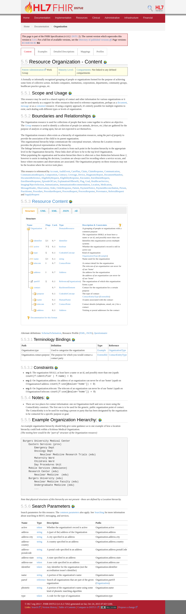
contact (37, 287)
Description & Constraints (94, 225)
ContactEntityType (90, 296)
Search (36, 607)
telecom (37, 263)
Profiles (100, 51)
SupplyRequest (32, 194)
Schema (45, 333)
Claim (84, 171)
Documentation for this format (42, 317)
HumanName (65, 299)
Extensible (104, 296)
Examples (42, 51)
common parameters (69, 512)
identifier (38, 240)
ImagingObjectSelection (32, 184)
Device (81, 174)
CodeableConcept (67, 252)
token (39, 527)
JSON (89, 333)
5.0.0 (34, 39)
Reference (63, 281)
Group (28, 125)
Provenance (101, 191)
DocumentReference (30, 178)
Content (28, 51)
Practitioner (26, 191)
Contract (62, 174)
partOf (37, 281)
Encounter (85, 178)
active (36, 246)
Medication (106, 184)
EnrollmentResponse (31, 181)
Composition (51, 174)
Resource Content (45, 201)
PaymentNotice (87, 188)
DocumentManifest (113, 174)
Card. (55, 225)
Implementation (63, 17)
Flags (48, 225)
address (37, 272)
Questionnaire (100, 333)
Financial (148, 17)
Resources (81, 17)
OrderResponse (64, 188)
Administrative (112, 17)
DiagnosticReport (94, 174)
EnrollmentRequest (100, 178)
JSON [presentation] (66, 211)
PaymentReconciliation (107, 188)
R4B (27, 43)
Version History (49, 607)
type (36, 252)
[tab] (29, 211)
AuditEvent (64, 171)
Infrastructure (131, 17)
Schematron (55, 333)
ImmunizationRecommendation (75, 184)
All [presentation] (76, 211)
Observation (43, 188)
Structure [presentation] (30, 211)
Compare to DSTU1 (88, 607)
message (25, 106)
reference (41, 579)
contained (41, 106)
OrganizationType (90, 256)
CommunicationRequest (32, 174)
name (36, 259)
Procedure (38, 191)
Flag (82, 181)
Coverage (72, 174)
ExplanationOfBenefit (68, 181)
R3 (35, 43)
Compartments (84, 69)
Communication (112, 171)
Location (95, 184)
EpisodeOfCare (49, 181)
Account (54, 171)
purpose (40, 293)
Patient (75, 188)
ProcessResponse (87, 191)
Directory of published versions (95, 39)
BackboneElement (67, 287)
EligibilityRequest (50, 178)
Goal (87, 181)
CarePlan (75, 171)
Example (103, 256)
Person (123, 188)
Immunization (51, 184)
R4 (31, 43)
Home (26, 17)
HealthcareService (100, 181)
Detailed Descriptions (64, 51)
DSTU (75, 36)
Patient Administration (34, 69)
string (61, 259)
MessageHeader (28, 188)
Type (61, 225)
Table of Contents (67, 607)
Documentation (42, 17)
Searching (99, 512)
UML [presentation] (43, 211)
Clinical (96, 17)
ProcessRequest (69, 191)
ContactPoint (64, 263)
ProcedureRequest (52, 191)
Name (30, 225)
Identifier (63, 240)
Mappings (85, 51)
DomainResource (66, 228)
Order (53, 188)
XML (82, 333)
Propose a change (127, 607)
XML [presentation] (54, 211)
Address (62, 272)
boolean (62, 246)
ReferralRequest (116, 191)
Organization (36, 228)
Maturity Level (65, 69)
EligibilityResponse (69, 178)
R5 (23, 43)
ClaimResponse (95, 171)
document (122, 102)
